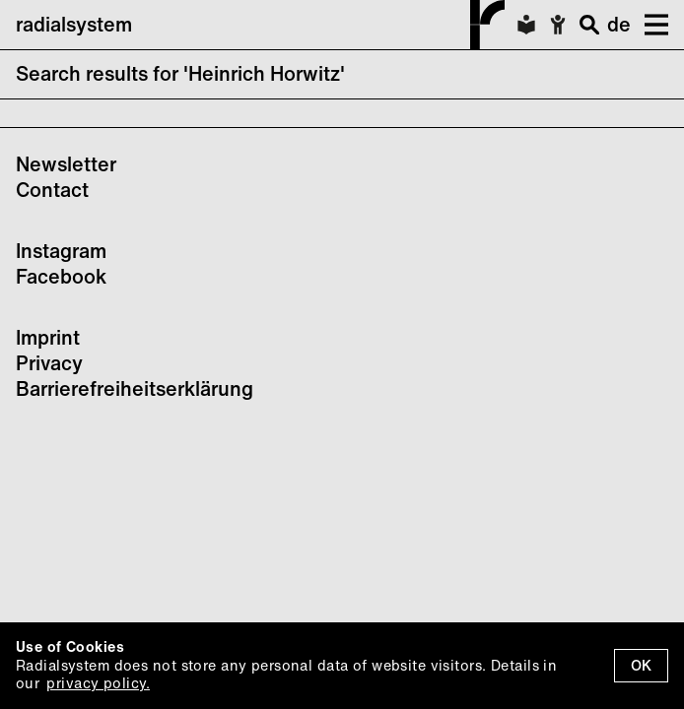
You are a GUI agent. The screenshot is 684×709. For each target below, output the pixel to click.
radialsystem (260, 24)
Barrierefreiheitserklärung (134, 388)
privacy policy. (97, 683)
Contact (52, 189)
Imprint (48, 337)
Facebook (61, 276)
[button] (649, 24)
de (619, 24)
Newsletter (66, 164)
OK (641, 665)
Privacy (49, 363)
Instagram (61, 250)
